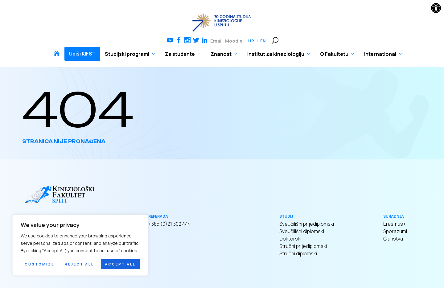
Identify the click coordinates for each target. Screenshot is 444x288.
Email (216, 41)
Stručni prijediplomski (303, 246)
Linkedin (204, 41)
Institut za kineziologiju (275, 54)
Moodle (234, 41)
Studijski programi (127, 54)
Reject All (79, 264)
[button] (436, 8)
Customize (39, 264)
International (380, 54)
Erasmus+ (394, 223)
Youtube (170, 41)
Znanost (221, 54)
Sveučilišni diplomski (301, 231)
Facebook (179, 41)
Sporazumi (395, 231)
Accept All (120, 264)
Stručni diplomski (298, 253)
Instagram (187, 41)
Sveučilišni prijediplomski (306, 223)
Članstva (393, 238)
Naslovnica (56, 54)
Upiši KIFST (82, 53)
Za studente (180, 54)
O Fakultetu (334, 54)
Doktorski (290, 238)
